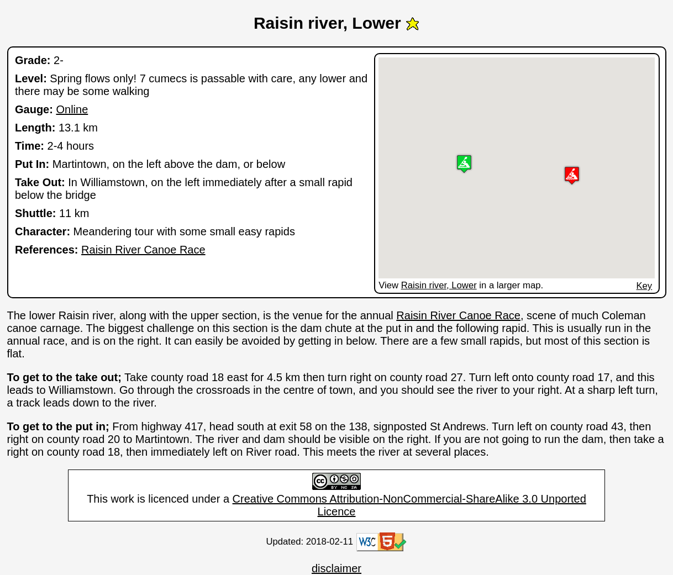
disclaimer (336, 568)
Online (72, 109)
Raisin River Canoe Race (143, 250)
